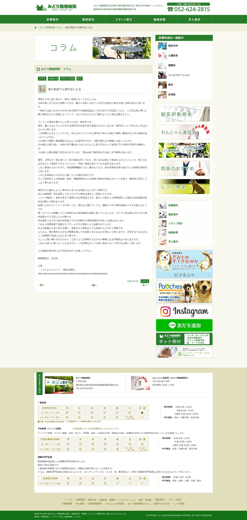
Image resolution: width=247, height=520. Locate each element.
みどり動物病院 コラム (50, 27)
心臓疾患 (188, 55)
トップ (67, 499)
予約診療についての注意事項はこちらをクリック (95, 428)
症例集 (188, 94)
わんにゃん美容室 (114, 503)
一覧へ (93, 285)
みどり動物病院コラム (138, 503)
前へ (41, 285)
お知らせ (53, 78)
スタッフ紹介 (123, 19)
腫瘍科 (188, 65)
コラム (42, 78)
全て (79, 78)
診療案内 (52, 19)
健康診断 (159, 19)
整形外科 (188, 45)
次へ (145, 285)
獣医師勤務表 (94, 503)
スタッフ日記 (67, 78)
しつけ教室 (178, 503)
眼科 (188, 84)
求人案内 (195, 19)
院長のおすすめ (161, 503)
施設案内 (88, 19)
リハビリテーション (188, 75)
